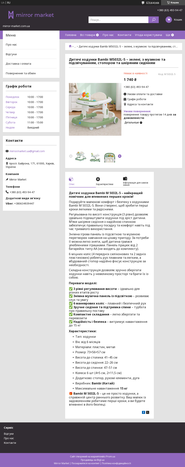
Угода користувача (148, 35)
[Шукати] (153, 19)
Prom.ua (110, 456)
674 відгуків (152, 2)
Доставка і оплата (18, 63)
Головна (70, 35)
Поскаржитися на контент (85, 463)
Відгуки (11, 54)
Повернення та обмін (21, 73)
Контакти (124, 35)
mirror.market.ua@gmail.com (27, 151)
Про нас (108, 35)
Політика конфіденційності (116, 463)
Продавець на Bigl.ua (92, 460)
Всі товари (87, 35)
